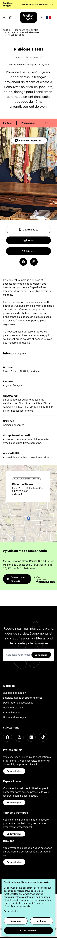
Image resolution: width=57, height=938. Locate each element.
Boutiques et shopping (26, 30)
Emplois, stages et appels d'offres (22, 697)
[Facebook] (7, 737)
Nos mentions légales (15, 717)
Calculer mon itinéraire (16, 579)
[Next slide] (52, 122)
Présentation (28, 122)
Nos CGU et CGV (13, 707)
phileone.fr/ (17, 494)
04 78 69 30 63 (28, 229)
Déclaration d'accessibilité (18, 702)
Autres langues (11, 712)
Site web (28, 251)
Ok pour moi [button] (28, 930)
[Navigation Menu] (4, 17)
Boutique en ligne (8, 4)
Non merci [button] (15, 920)
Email (29, 240)
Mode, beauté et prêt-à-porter (24, 32)
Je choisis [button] (41, 920)
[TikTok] (43, 737)
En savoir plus (14, 771)
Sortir (6, 30)
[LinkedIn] (31, 737)
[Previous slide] (47, 122)
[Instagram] (19, 737)
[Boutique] (41, 17)
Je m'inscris (41, 654)
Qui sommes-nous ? (14, 692)
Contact (7, 122)
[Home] (28, 17)
